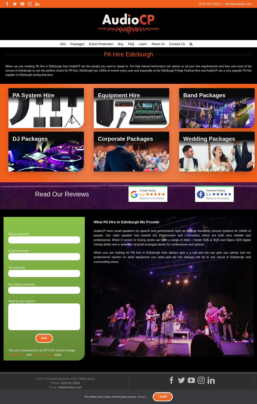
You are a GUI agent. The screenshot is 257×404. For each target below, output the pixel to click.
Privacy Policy (17, 354)
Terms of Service (43, 354)
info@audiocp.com (238, 4)
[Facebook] (171, 380)
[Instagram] (201, 380)
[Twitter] (181, 380)
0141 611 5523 (210, 4)
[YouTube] (191, 380)
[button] (191, 43)
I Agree (163, 396)
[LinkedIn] (211, 380)
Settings (142, 396)
